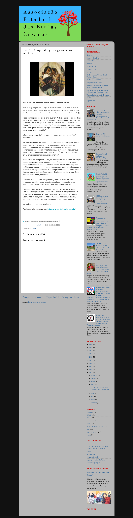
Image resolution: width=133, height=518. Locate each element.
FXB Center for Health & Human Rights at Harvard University (97, 447)
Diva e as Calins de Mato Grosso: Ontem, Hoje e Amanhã (97, 86)
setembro (94, 378)
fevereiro (94, 403)
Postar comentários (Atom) (37, 302)
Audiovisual (90, 421)
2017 (91, 373)
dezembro (94, 375)
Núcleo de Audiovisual (94, 80)
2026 (91, 344)
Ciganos (89, 412)
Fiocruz (89, 451)
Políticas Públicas (92, 432)
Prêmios (89, 72)
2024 (91, 351)
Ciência (89, 415)
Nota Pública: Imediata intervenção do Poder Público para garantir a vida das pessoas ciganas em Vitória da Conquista (98, 320)
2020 (91, 363)
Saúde (89, 423)
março (93, 399)
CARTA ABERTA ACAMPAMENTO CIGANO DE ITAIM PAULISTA (102, 246)
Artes (88, 429)
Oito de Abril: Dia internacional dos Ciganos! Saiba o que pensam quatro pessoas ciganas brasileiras (103, 178)
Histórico (90, 55)
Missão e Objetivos (93, 58)
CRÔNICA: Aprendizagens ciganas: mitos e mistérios (100, 388)
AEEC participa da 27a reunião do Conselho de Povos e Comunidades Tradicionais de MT (102, 200)
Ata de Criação (91, 66)
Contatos (89, 98)
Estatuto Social (91, 69)
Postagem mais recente (33, 297)
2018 (91, 369)
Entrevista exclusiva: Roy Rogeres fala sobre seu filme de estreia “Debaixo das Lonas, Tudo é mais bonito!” (98, 268)
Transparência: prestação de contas (98, 95)
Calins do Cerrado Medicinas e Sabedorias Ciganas (102, 156)
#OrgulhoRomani (92, 457)
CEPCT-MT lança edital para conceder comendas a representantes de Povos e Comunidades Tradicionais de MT (98, 115)
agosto (93, 381)
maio (93, 393)
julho (93, 385)
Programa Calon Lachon (94, 83)
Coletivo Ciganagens (93, 463)
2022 (91, 357)
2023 (91, 354)
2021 (91, 360)
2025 (91, 347)
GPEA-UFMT (91, 454)
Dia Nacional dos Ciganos (95, 426)
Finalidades (90, 61)
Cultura (89, 418)
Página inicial (52, 297)
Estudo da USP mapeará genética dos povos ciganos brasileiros (103, 137)
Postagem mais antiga (72, 297)
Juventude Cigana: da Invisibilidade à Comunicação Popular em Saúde (98, 91)
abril (92, 396)
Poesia (89, 435)
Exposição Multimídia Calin (96, 460)
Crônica (33, 228)
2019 (91, 366)
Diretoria (89, 64)
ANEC (89, 444)
